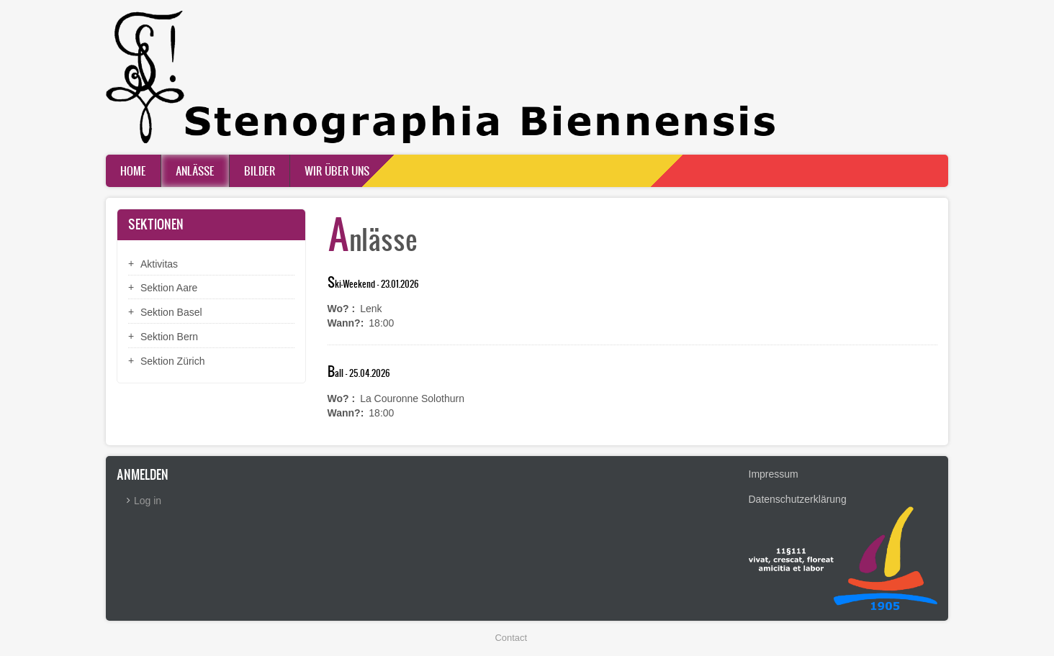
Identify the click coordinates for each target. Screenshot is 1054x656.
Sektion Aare (168, 287)
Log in (147, 500)
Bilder (259, 170)
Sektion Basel (171, 312)
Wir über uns (337, 170)
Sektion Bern (169, 336)
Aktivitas (159, 264)
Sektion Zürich (172, 361)
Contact (511, 637)
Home (133, 170)
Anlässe (195, 170)
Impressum (773, 474)
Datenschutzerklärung (798, 499)
